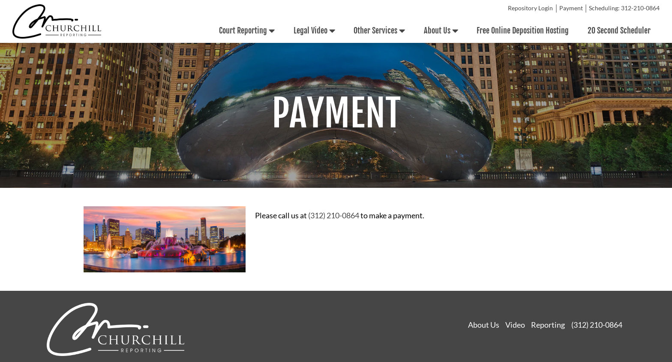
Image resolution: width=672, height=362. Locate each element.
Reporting (548, 324)
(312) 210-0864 (333, 215)
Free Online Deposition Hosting (523, 30)
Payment (571, 8)
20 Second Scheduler (619, 30)
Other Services (379, 31)
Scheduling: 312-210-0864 (624, 8)
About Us (441, 31)
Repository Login (530, 8)
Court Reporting (247, 31)
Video (515, 324)
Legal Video (314, 31)
